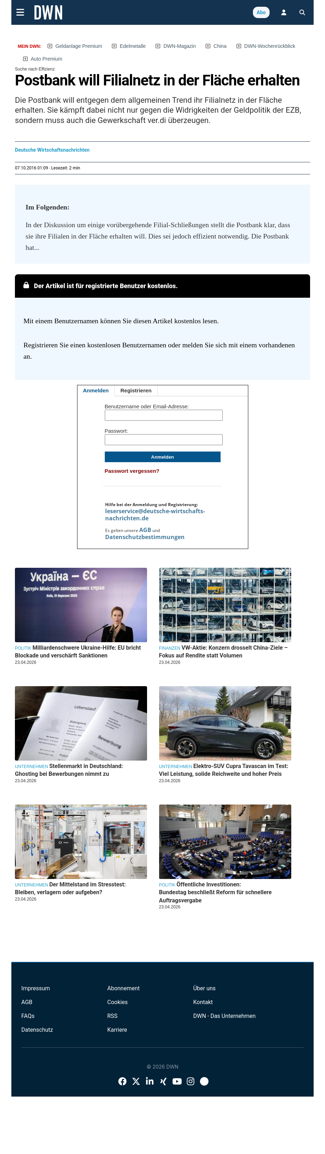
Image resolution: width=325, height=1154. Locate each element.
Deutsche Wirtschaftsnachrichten (52, 150)
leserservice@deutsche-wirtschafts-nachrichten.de (155, 514)
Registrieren (136, 390)
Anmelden (96, 390)
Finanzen (169, 648)
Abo (261, 12)
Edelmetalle (133, 46)
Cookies (117, 1002)
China (220, 46)
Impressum (35, 988)
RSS (112, 1016)
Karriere (117, 1029)
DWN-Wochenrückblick (270, 46)
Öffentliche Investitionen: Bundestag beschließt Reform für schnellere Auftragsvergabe (215, 892)
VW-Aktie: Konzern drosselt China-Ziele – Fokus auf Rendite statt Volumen (223, 651)
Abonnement (123, 988)
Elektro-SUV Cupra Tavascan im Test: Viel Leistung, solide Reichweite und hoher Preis (223, 770)
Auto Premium (47, 59)
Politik (23, 648)
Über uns (204, 988)
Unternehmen (31, 766)
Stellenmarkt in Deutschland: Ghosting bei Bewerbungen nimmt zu (69, 770)
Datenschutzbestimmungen (145, 537)
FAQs (27, 1016)
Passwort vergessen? (132, 471)
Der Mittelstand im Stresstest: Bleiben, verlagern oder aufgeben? (70, 888)
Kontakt (203, 1002)
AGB (145, 530)
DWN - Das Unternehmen (224, 1016)
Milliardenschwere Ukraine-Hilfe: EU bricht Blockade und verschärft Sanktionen (78, 651)
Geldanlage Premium (78, 46)
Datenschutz (37, 1029)
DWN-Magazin (179, 46)
